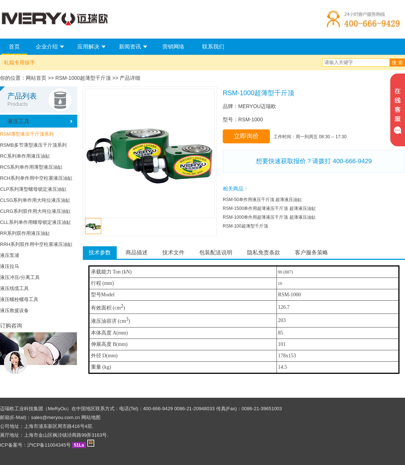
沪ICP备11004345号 (49, 445)
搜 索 (397, 62)
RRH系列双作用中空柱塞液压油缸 (36, 244)
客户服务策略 (311, 252)
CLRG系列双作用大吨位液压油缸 (35, 211)
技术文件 (173, 252)
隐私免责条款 (263, 252)
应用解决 (88, 46)
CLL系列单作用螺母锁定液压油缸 (35, 222)
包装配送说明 (215, 252)
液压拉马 (9, 266)
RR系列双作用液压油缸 (25, 233)
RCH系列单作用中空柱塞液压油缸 (36, 178)
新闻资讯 (130, 46)
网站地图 (91, 417)
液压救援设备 (14, 310)
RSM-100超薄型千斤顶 (245, 226)
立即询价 (246, 136)
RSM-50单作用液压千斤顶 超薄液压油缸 (262, 199)
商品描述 (137, 252)
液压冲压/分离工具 (20, 277)
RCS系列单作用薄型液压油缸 (31, 167)
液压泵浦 (9, 255)
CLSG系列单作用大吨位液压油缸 (35, 200)
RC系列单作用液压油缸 (25, 156)
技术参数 (100, 252)
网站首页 (36, 78)
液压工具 (18, 121)
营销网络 (173, 46)
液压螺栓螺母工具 (19, 299)
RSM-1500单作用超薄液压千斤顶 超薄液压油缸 (269, 208)
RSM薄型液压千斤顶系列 (27, 134)
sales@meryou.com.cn (55, 417)
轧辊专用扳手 (19, 62)
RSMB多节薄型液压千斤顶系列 (33, 145)
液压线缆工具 (14, 288)
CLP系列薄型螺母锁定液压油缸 (33, 189)
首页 (14, 46)
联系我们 (213, 46)
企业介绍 (47, 46)
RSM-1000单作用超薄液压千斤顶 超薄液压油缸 (269, 217)
